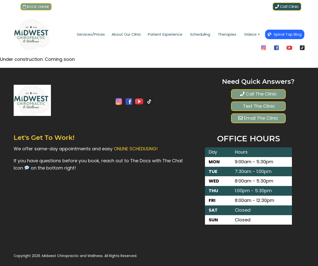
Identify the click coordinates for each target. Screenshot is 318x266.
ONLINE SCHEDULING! (136, 149)
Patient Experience (165, 34)
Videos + (252, 34)
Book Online (36, 6)
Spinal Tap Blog (285, 34)
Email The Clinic (258, 118)
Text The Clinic (258, 106)
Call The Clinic (258, 94)
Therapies (227, 34)
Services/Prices (91, 34)
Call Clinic (287, 6)
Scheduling (200, 34)
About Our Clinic (126, 34)
